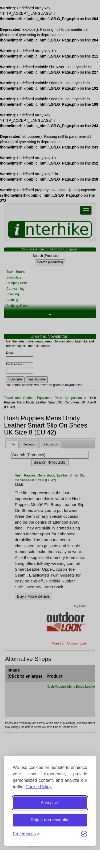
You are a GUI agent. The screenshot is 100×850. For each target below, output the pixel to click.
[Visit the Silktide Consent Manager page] (84, 834)
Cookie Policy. (39, 786)
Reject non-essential (50, 820)
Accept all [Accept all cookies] (50, 803)
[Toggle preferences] (26, 834)
